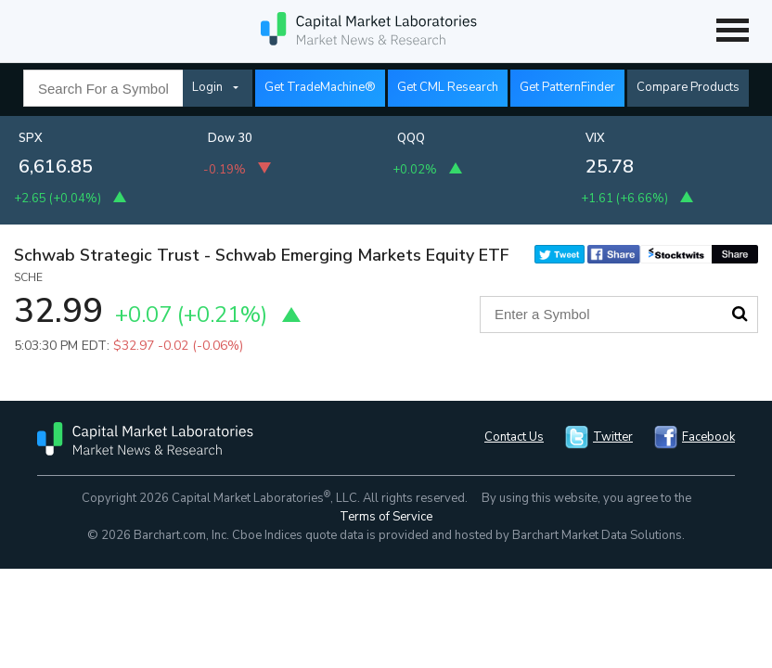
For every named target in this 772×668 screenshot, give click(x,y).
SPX (31, 138)
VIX (595, 138)
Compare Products (688, 87)
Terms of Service (386, 516)
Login (207, 87)
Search (739, 313)
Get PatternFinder (567, 87)
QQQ (411, 138)
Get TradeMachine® (320, 87)
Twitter (613, 437)
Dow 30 (230, 138)
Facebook (708, 437)
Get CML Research (447, 87)
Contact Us (514, 437)
